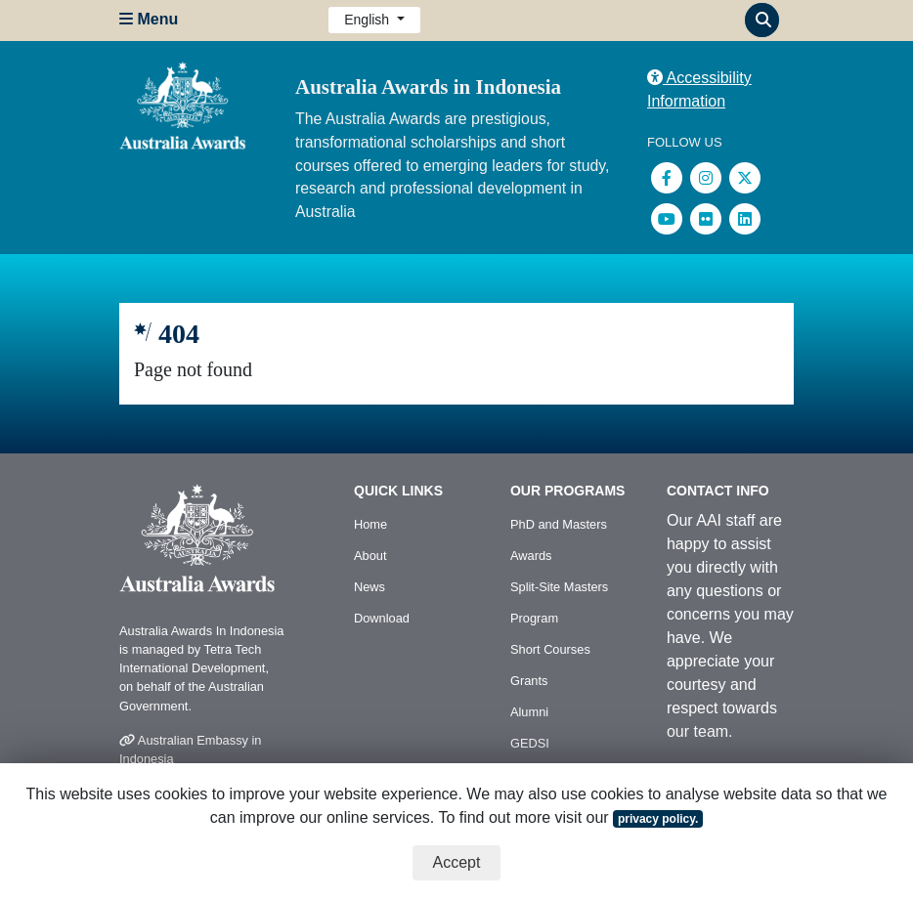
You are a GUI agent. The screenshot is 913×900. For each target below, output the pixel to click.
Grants (528, 680)
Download (382, 618)
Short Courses (550, 649)
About (370, 555)
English (368, 19)
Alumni (529, 712)
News (369, 586)
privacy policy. (658, 819)
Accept (457, 862)
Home (370, 524)
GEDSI (529, 743)
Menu (148, 19)
